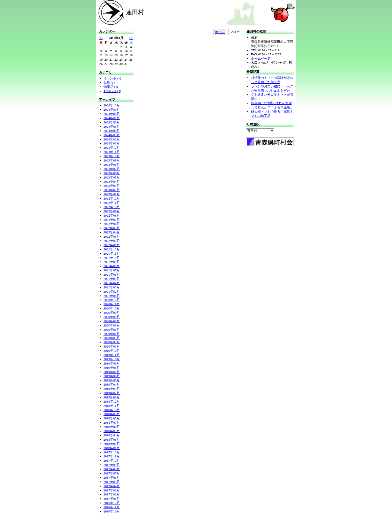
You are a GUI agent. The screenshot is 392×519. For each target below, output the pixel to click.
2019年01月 (112, 397)
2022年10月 (112, 207)
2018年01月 (112, 448)
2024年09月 (112, 109)
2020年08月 (112, 317)
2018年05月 (112, 431)
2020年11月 (112, 304)
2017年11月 (112, 456)
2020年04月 (112, 334)
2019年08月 (112, 368)
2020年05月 (112, 329)
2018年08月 (112, 418)
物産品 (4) (111, 87)
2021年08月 (112, 266)
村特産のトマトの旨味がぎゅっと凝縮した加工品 (272, 80)
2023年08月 (112, 164)
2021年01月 (112, 296)
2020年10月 (112, 308)
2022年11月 (112, 203)
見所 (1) (109, 82)
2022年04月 (112, 232)
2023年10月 (112, 156)
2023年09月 (112, 160)
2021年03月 (112, 287)
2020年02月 (112, 342)
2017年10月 (112, 460)
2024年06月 (112, 122)
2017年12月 (112, 452)
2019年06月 (112, 376)
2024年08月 (112, 114)
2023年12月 (112, 147)
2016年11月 (112, 507)
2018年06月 (112, 427)
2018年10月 (112, 410)
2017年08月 (112, 469)
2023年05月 (112, 177)
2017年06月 (112, 477)
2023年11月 (112, 152)
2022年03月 (112, 236)
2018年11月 (112, 406)
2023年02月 (112, 190)
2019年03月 (112, 389)
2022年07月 (112, 220)
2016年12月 (112, 503)
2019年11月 (112, 355)
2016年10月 (112, 511)
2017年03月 (112, 490)
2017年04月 (112, 486)
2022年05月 (112, 228)
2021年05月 (112, 279)
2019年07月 (112, 372)
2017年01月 (112, 498)
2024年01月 (112, 143)
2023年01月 (112, 194)
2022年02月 (112, 241)
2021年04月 (112, 283)
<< (101, 38)
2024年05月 (112, 126)
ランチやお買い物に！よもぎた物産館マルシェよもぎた (272, 88)
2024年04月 (112, 131)
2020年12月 (112, 300)
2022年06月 (112, 224)
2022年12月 (112, 198)
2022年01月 (112, 245)
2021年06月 (112, 274)
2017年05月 (112, 482)
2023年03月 (112, 186)
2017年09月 (112, 465)
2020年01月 (112, 346)
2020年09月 (112, 312)
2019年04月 (112, 384)
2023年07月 (112, 169)
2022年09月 (112, 211)
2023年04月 (112, 182)
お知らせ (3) (112, 91)
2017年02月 (112, 494)
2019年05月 (112, 380)
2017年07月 (112, 473)
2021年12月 (112, 249)
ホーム (220, 32)
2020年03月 (112, 338)
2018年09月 (112, 414)
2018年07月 (112, 422)
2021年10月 (112, 258)
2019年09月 (112, 363)
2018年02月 (112, 444)
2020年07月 (112, 321)
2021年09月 (112, 262)
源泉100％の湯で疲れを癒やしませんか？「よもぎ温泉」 (272, 105)
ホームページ (260, 58)
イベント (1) (112, 78)
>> (131, 38)
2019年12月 (112, 351)
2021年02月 (112, 291)
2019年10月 (112, 359)
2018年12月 (112, 401)
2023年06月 (112, 173)
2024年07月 (112, 118)
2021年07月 (112, 270)
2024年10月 (112, 105)
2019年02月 (112, 393)
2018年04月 (112, 435)
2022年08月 (112, 215)
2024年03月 (112, 135)
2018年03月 (112, 439)
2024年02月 (112, 139)
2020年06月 (112, 325)
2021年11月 (112, 253)
